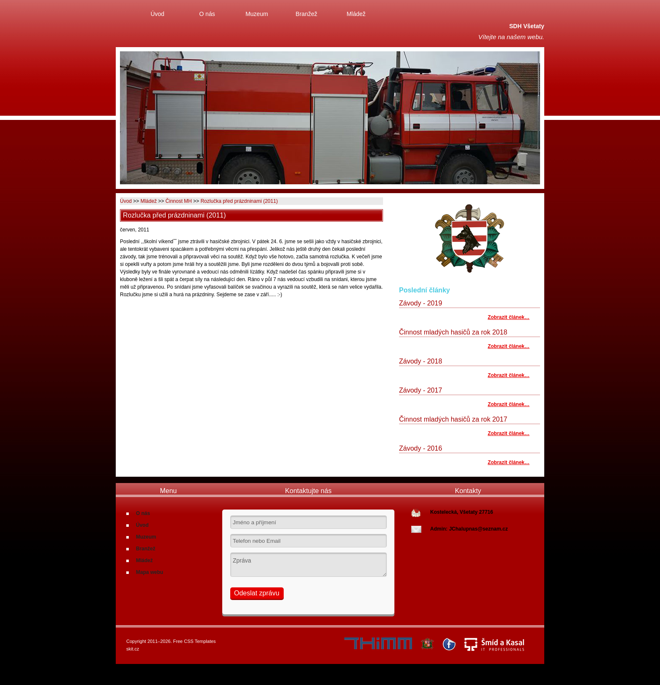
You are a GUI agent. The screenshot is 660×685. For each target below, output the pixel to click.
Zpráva (308, 564)
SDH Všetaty (526, 26)
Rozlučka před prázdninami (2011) (238, 201)
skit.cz (132, 648)
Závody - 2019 (420, 303)
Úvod (158, 14)
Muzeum (256, 14)
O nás (207, 14)
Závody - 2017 (420, 390)
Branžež (306, 14)
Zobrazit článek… (509, 317)
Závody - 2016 (420, 448)
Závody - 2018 (420, 361)
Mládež (355, 14)
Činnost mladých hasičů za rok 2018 (453, 332)
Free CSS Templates (194, 641)
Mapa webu (149, 572)
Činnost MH (178, 201)
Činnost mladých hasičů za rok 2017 (453, 419)
